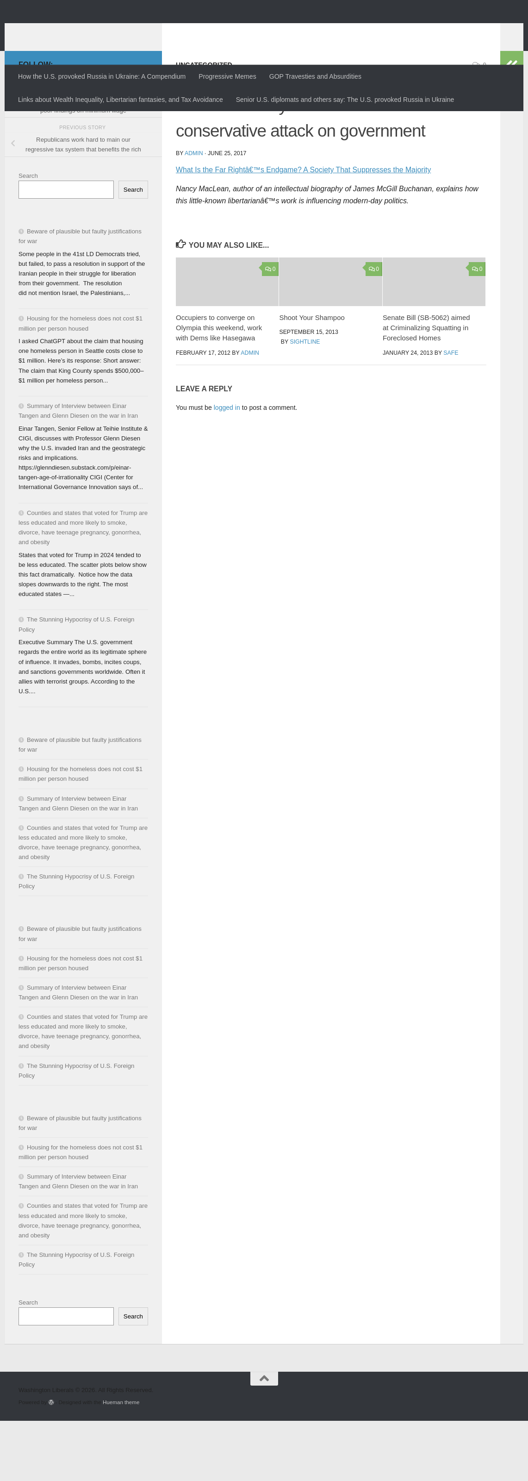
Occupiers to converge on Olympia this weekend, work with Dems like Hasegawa (219, 388)
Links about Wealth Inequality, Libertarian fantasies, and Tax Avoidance (120, 99)
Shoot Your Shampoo (311, 378)
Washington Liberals (100, 30)
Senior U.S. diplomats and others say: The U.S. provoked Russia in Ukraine (345, 99)
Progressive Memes (227, 76)
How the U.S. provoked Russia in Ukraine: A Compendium (102, 76)
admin (194, 213)
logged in (227, 467)
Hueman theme (121, 1462)
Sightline (305, 402)
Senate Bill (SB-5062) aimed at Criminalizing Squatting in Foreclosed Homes (426, 388)
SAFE (450, 413)
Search (28, 235)
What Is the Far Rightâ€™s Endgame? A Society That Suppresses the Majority (303, 230)
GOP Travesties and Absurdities (315, 76)
